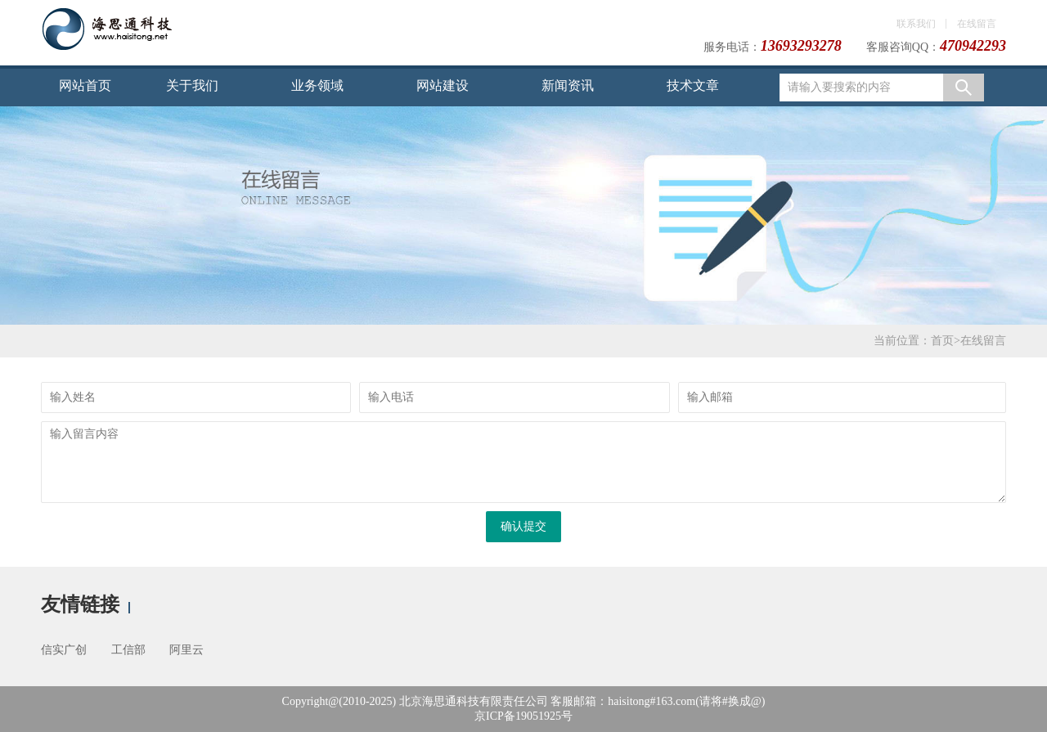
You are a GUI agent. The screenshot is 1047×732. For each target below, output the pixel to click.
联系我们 (916, 23)
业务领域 (317, 85)
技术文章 (693, 85)
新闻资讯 (567, 85)
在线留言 (976, 23)
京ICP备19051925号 (523, 716)
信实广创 (64, 650)
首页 (942, 341)
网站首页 (85, 85)
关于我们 (192, 85)
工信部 (128, 650)
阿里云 (186, 650)
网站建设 (442, 85)
